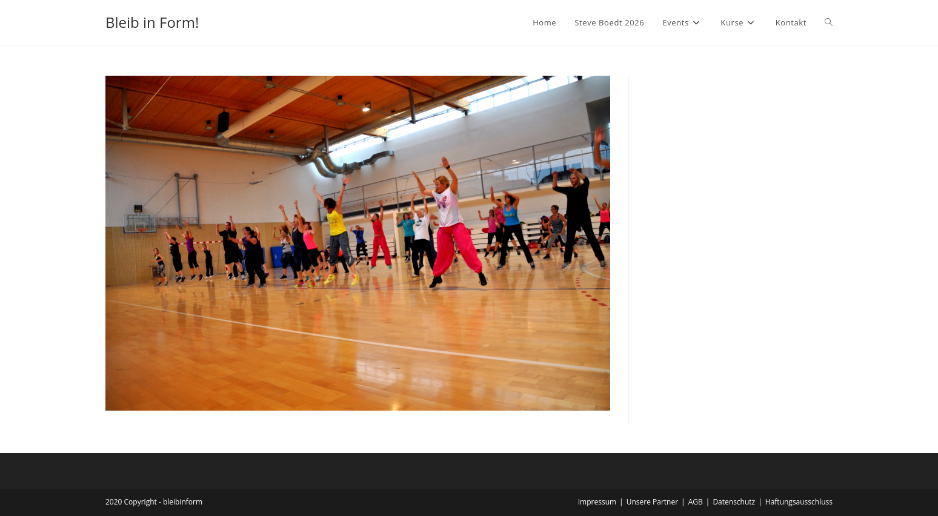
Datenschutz (734, 502)
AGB (695, 502)
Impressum (597, 502)
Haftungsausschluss (799, 502)
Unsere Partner (652, 502)
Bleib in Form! (152, 22)
